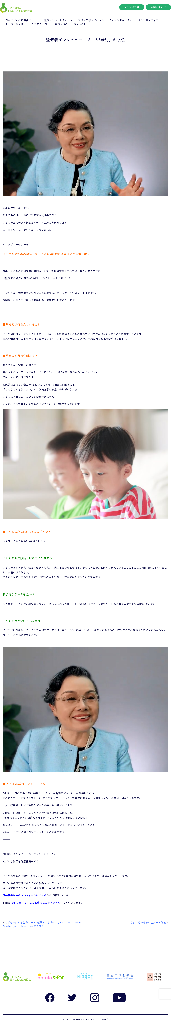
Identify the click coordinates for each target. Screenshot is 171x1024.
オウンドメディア (148, 20)
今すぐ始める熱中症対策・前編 (148, 922)
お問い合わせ (158, 7)
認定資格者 (61, 24)
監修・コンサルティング (58, 20)
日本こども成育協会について (22, 20)
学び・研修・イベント (91, 20)
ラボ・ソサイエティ (120, 20)
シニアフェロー (41, 24)
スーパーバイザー (15, 24)
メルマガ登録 (132, 7)
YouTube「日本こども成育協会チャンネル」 (36, 902)
